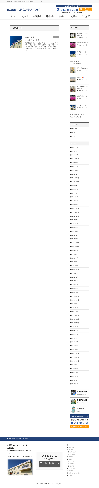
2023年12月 (75, 208)
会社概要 (72, 463)
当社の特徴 (71, 447)
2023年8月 (75, 223)
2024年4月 (75, 197)
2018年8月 (75, 368)
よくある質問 (72, 468)
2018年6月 (75, 376)
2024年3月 (75, 200)
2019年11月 (75, 319)
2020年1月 (75, 311)
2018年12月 (75, 353)
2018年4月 (75, 384)
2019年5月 (75, 334)
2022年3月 (75, 262)
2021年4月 (75, 281)
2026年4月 (75, 151)
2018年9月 (75, 365)
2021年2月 (75, 288)
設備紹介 (71, 456)
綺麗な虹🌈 (80, 77)
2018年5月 (75, 380)
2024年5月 (75, 193)
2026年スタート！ (82, 52)
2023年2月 (75, 235)
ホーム (70, 445)
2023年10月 (75, 216)
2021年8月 (75, 273)
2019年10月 (75, 323)
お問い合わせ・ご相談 (74, 473)
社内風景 (72, 466)
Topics (70, 475)
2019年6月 (75, 330)
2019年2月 (75, 346)
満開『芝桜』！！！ (82, 96)
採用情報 (71, 470)
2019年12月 (75, 315)
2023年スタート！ (32, 40)
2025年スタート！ (82, 105)
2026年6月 (75, 147)
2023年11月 (75, 212)
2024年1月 (75, 204)
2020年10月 (75, 300)
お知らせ (74, 132)
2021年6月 (75, 277)
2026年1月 (75, 155)
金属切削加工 (73, 452)
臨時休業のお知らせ (82, 42)
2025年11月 (75, 159)
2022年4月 (75, 258)
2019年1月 (75, 349)
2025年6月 (75, 166)
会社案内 (71, 459)
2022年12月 (75, 242)
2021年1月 (75, 292)
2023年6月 (75, 227)
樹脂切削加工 (73, 454)
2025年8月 (75, 162)
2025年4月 (75, 170)
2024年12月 (75, 178)
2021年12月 (75, 269)
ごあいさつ (72, 461)
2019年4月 (75, 338)
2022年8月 (75, 250)
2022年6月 (75, 254)
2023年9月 (75, 220)
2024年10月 (75, 181)
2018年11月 (75, 357)
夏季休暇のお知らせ (82, 68)
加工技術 (71, 449)
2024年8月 (75, 185)
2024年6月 (75, 189)
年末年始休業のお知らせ (77, 114)
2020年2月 (75, 307)
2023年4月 (75, 231)
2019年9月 (75, 326)
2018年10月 (75, 361)
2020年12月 (75, 296)
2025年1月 (75, 174)
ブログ (56, 37)
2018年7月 (75, 372)
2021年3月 (75, 284)
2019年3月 (75, 342)
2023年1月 (75, 239)
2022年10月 (75, 246)
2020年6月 (75, 304)
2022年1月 (75, 265)
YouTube (74, 128)
